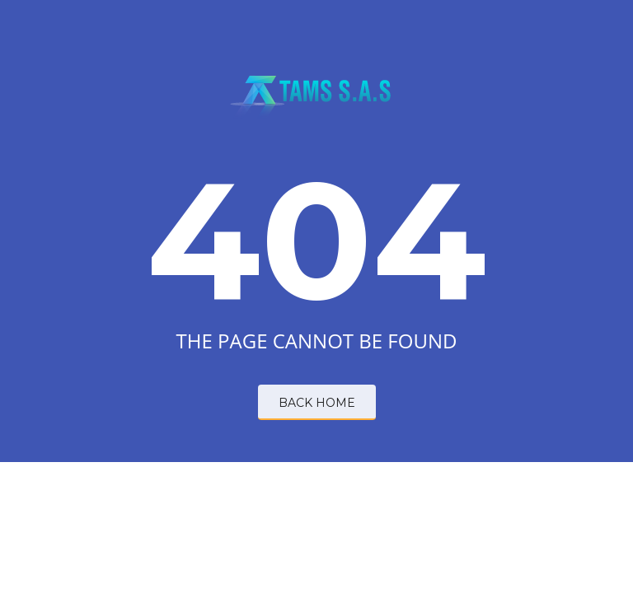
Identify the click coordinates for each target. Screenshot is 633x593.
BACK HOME (317, 402)
